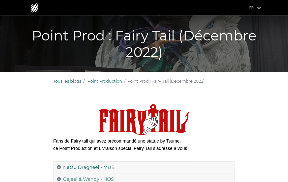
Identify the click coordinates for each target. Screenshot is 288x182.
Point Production (105, 81)
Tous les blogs (67, 81)
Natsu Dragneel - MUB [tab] (89, 167)
